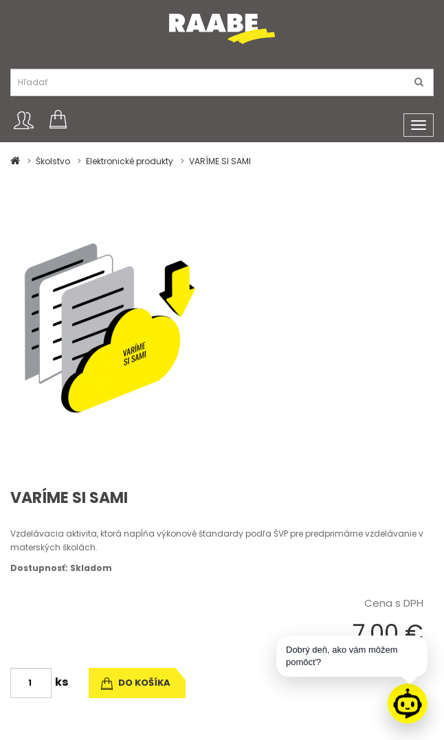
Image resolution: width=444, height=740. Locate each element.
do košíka (135, 682)
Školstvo (53, 161)
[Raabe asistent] (408, 704)
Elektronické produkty (129, 161)
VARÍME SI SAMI (220, 161)
